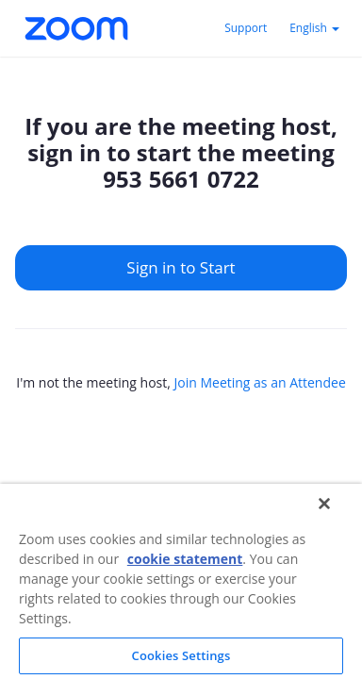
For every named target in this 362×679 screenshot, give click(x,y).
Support (245, 28)
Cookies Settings (181, 655)
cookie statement (185, 559)
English (314, 28)
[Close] (324, 503)
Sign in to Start (180, 267)
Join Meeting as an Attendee (259, 382)
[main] (181, 283)
